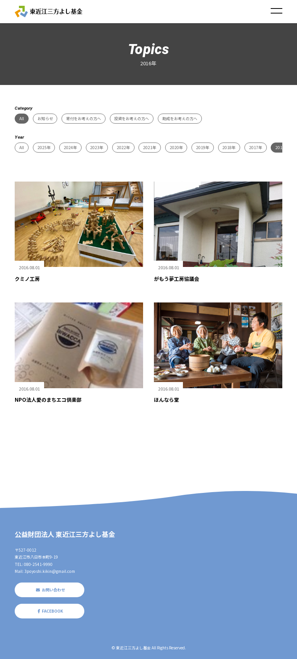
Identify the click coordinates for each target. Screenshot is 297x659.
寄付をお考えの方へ (83, 118)
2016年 (281, 147)
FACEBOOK (49, 611)
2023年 (96, 147)
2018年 (229, 147)
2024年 (70, 147)
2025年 (44, 147)
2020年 (176, 147)
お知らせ (45, 118)
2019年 (202, 147)
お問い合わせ (49, 590)
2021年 (149, 147)
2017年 (255, 147)
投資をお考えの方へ (131, 118)
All (21, 118)
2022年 (123, 147)
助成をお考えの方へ (179, 118)
